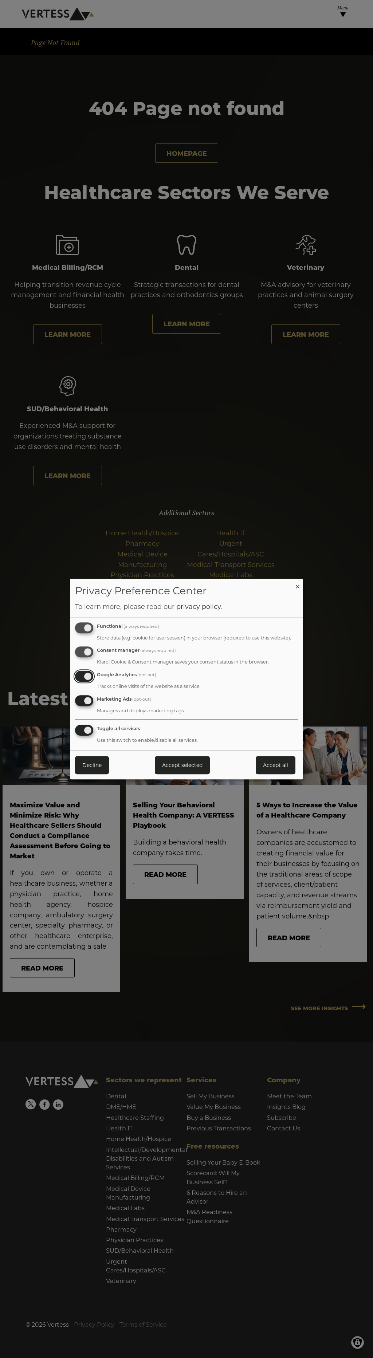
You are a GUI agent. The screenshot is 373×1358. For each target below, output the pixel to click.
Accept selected (182, 764)
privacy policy (198, 606)
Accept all (275, 764)
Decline (92, 764)
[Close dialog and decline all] (297, 583)
